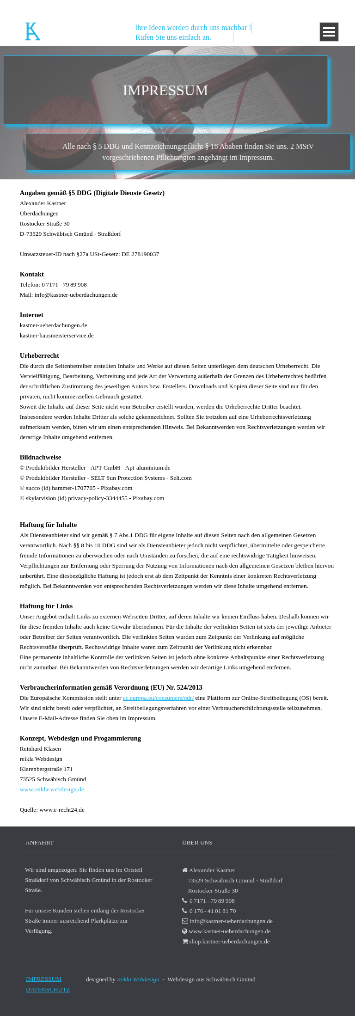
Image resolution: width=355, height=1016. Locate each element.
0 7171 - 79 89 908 (258, 7)
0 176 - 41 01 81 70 (315, 7)
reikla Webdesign (138, 979)
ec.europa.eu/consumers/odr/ (158, 697)
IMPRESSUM (43, 978)
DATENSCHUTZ (48, 989)
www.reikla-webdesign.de (52, 789)
